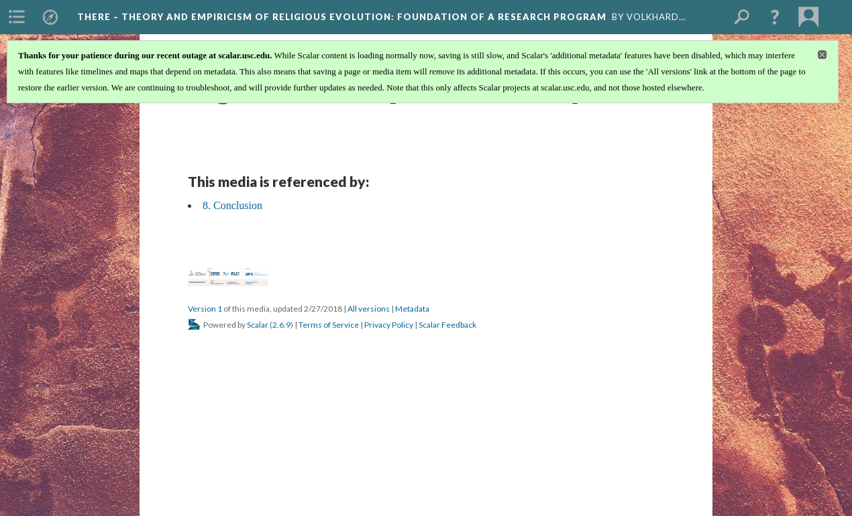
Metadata (412, 309)
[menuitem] (17, 17)
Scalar (257, 325)
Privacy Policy (388, 325)
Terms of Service (329, 325)
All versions (369, 309)
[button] (775, 17)
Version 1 (205, 309)
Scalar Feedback (447, 325)
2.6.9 (281, 325)
